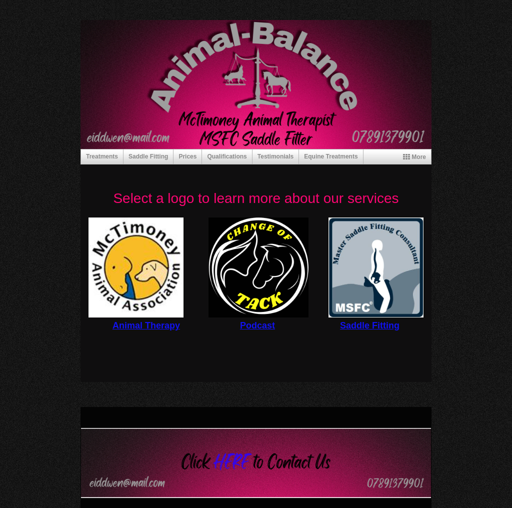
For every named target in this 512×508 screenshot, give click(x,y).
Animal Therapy (146, 325)
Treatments (102, 156)
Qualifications (226, 156)
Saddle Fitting (148, 156)
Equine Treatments (331, 156)
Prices (187, 156)
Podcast (257, 325)
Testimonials (276, 156)
